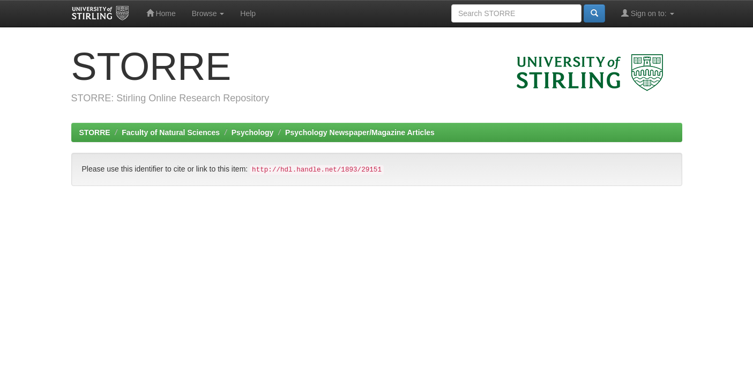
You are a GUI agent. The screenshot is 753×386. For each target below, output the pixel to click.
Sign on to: (647, 13)
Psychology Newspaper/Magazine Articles (360, 132)
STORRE (94, 132)
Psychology (253, 132)
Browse (208, 13)
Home (161, 13)
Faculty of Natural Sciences (171, 132)
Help (248, 13)
